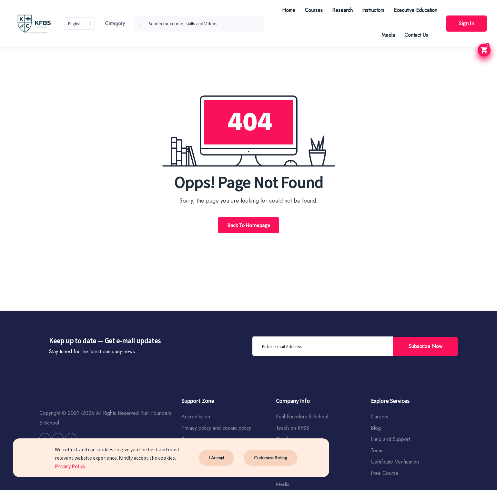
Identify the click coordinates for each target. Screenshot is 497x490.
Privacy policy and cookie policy (216, 428)
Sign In (466, 23)
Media (387, 35)
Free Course (384, 473)
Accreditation (195, 416)
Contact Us (415, 35)
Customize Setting (270, 458)
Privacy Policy (70, 466)
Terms (377, 450)
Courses (313, 10)
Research (341, 10)
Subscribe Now (425, 346)
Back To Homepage (248, 225)
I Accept (216, 458)
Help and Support (390, 439)
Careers (379, 416)
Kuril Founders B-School (302, 416)
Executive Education (415, 10)
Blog (376, 428)
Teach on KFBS (292, 428)
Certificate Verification (395, 461)
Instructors (372, 10)
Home (288, 10)
